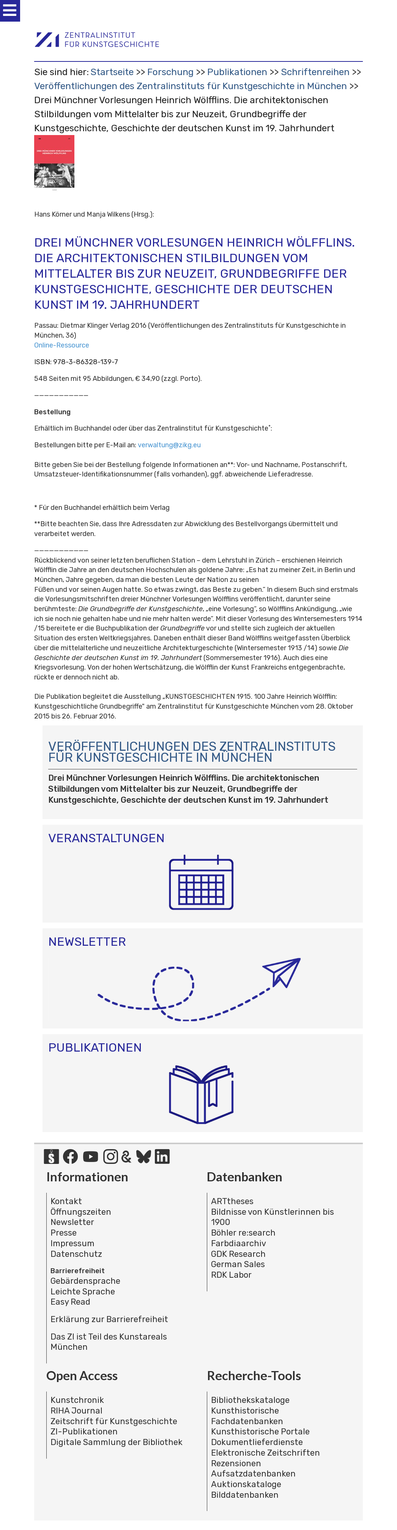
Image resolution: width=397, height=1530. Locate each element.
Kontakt (66, 1201)
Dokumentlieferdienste (257, 1442)
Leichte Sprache (82, 1291)
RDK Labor (231, 1275)
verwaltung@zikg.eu (169, 445)
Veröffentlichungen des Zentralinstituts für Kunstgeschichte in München (190, 85)
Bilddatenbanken (245, 1495)
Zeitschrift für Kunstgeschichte (113, 1421)
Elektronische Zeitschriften (265, 1453)
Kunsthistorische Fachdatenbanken (247, 1416)
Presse (63, 1233)
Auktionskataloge (246, 1484)
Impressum (72, 1243)
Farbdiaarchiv (238, 1243)
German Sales (238, 1264)
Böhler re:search (243, 1233)
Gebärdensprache (85, 1281)
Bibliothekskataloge (250, 1400)
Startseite (112, 71)
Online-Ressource (61, 345)
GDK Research (238, 1254)
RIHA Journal (76, 1411)
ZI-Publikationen (84, 1431)
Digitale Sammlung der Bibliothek (116, 1442)
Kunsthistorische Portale (260, 1431)
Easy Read (70, 1302)
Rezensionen (236, 1463)
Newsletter (72, 1222)
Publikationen (237, 71)
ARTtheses (232, 1201)
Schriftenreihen (315, 71)
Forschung (170, 71)
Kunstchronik (77, 1400)
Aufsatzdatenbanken (253, 1474)
